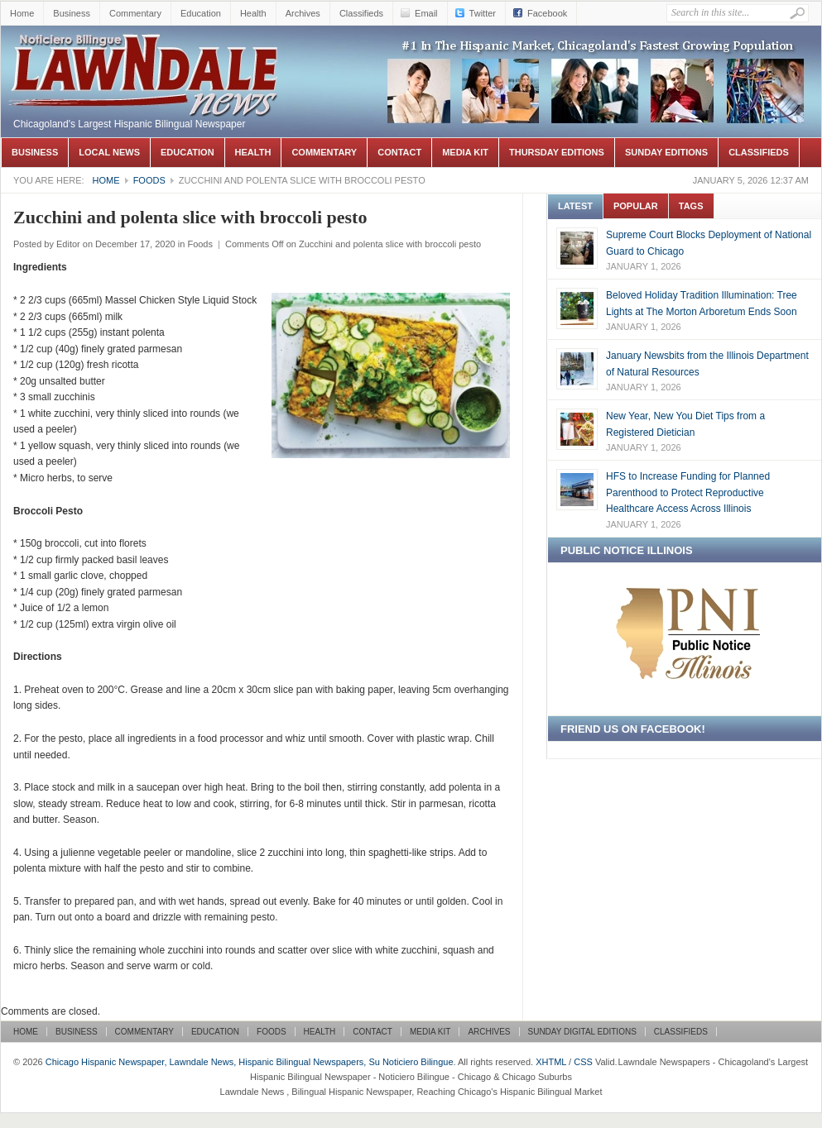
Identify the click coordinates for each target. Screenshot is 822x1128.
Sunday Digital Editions (582, 1031)
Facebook (547, 13)
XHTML (551, 1062)
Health (253, 13)
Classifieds (361, 13)
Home (22, 13)
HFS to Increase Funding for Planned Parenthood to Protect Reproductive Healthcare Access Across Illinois (688, 492)
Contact (399, 152)
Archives (303, 13)
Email (426, 13)
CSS (583, 1062)
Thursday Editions (556, 152)
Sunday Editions (666, 152)
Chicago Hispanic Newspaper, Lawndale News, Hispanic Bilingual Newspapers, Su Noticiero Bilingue (146, 50)
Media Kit (465, 152)
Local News (109, 152)
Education (200, 13)
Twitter (482, 13)
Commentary (135, 13)
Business (71, 13)
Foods (149, 180)
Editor (68, 244)
